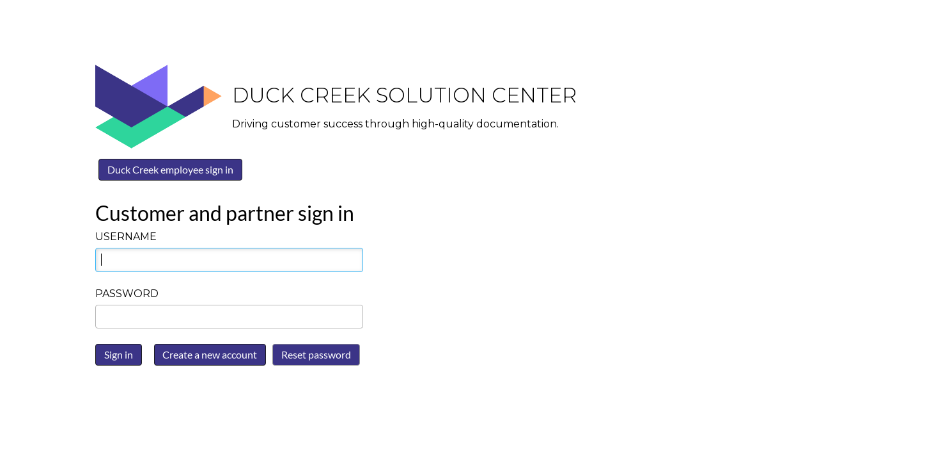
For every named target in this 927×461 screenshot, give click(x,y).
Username (126, 236)
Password (127, 293)
